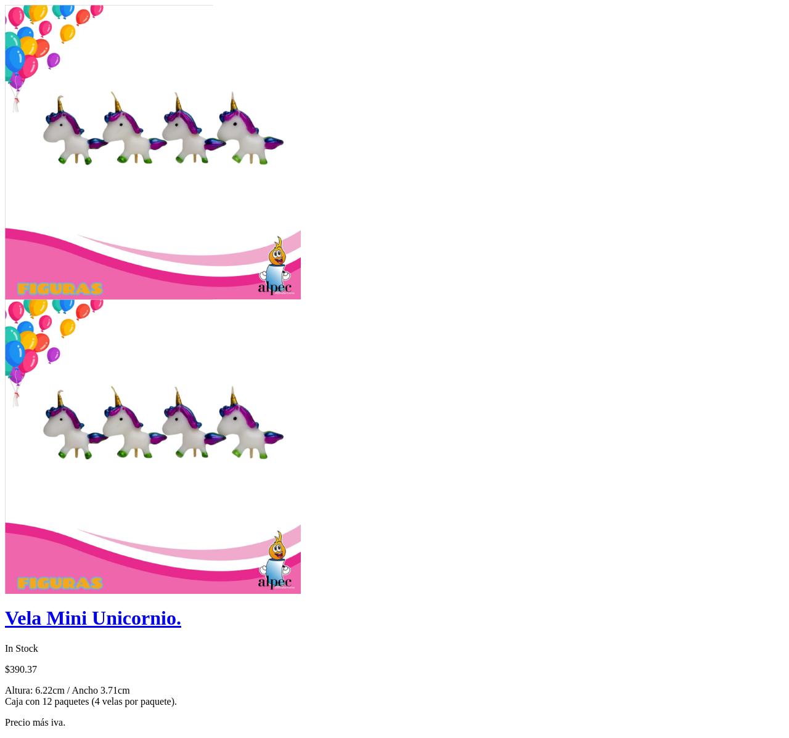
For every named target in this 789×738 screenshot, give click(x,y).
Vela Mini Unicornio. (93, 618)
